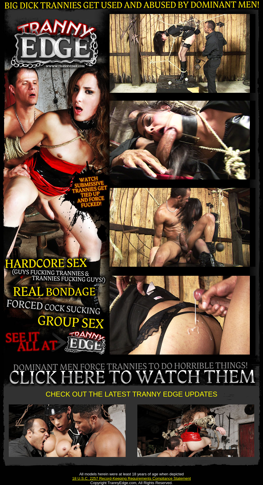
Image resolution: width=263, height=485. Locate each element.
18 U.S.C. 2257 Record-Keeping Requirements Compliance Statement (131, 478)
